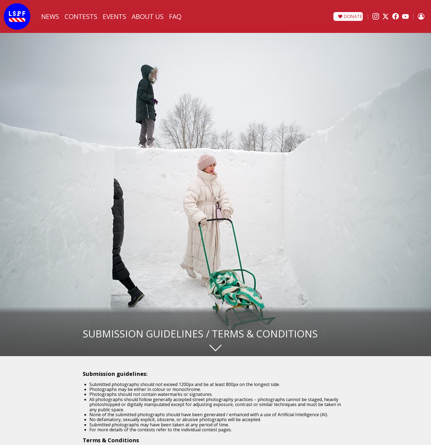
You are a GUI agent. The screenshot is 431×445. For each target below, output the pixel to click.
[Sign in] (421, 16)
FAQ (175, 16)
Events (114, 16)
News (50, 16)
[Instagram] (375, 16)
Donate (353, 16)
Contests (81, 16)
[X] (385, 16)
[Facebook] (395, 16)
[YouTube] (405, 16)
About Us (148, 16)
